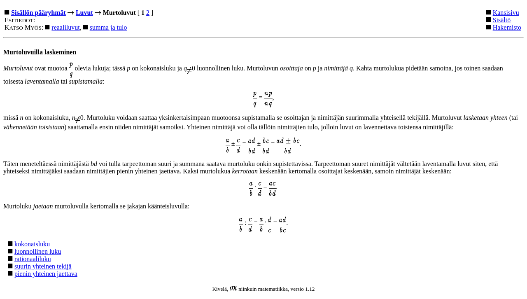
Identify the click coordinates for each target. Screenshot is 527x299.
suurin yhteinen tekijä (43, 266)
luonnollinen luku (37, 251)
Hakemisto (507, 27)
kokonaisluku (32, 244)
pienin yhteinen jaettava (45, 273)
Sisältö (502, 19)
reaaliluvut (65, 27)
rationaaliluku (32, 258)
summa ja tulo (108, 27)
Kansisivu (506, 12)
